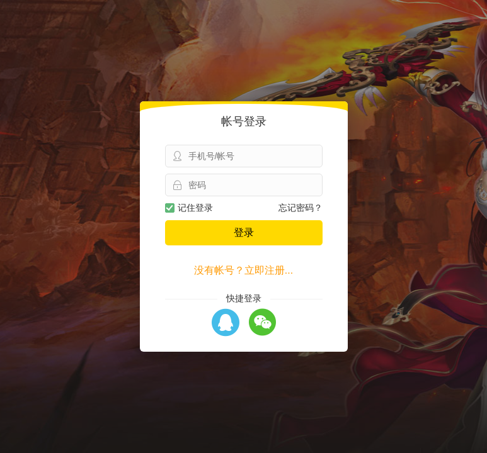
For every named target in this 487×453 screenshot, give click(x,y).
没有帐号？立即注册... (243, 270)
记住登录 (189, 208)
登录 (244, 232)
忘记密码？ (300, 208)
